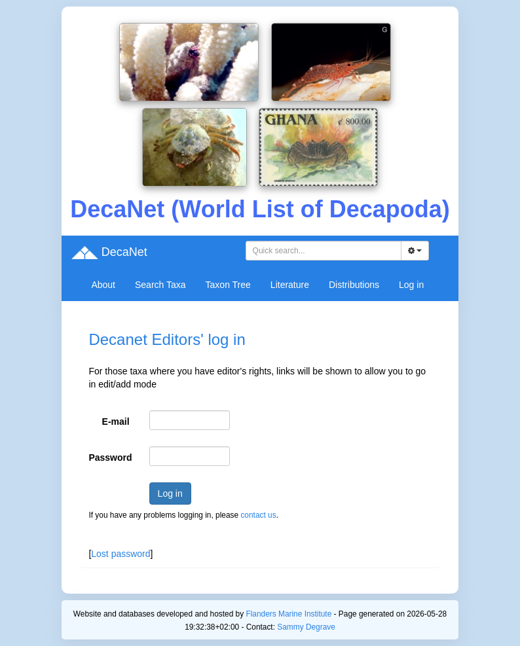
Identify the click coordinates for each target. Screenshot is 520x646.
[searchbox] (325, 251)
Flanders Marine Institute (288, 614)
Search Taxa (160, 284)
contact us (258, 515)
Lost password (120, 553)
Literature (289, 284)
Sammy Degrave (306, 627)
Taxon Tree (228, 284)
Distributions (354, 284)
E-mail (116, 421)
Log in (411, 284)
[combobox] (323, 250)
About (103, 284)
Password (110, 457)
